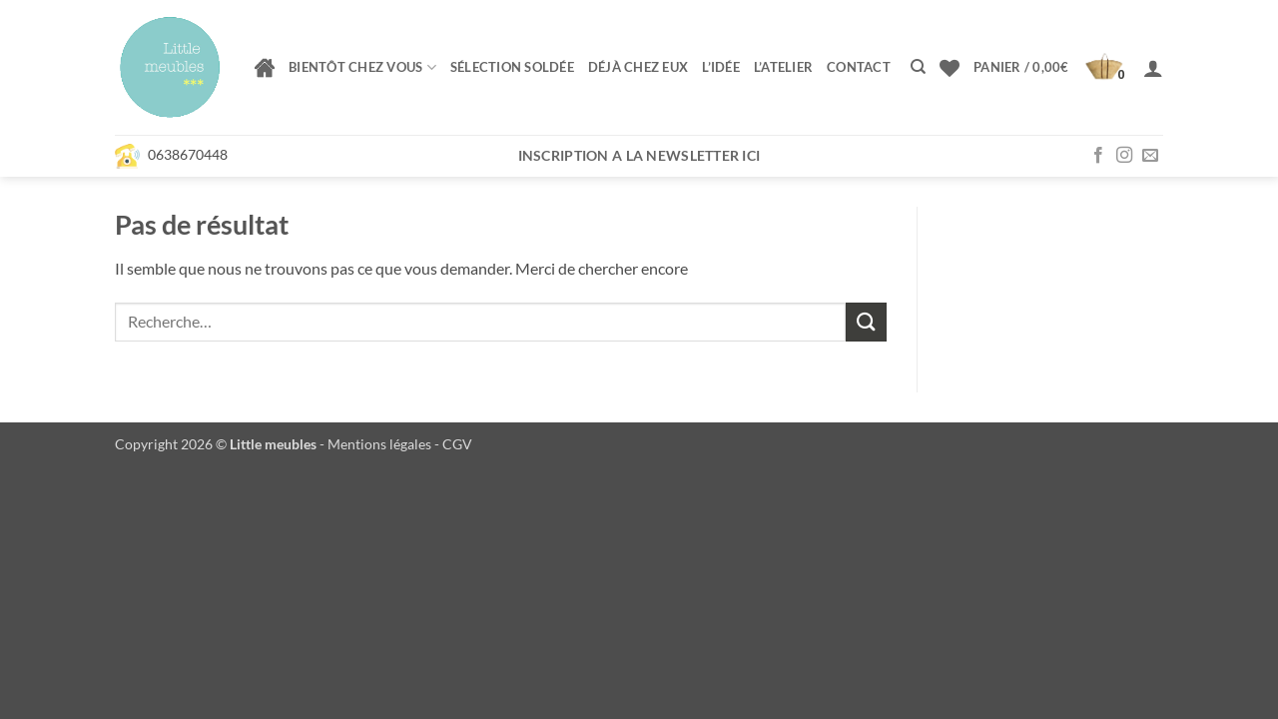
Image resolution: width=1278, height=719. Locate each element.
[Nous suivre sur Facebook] (1098, 156)
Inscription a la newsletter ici (639, 155)
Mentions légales (379, 443)
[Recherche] (918, 67)
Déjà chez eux (638, 67)
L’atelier (783, 67)
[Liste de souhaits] (949, 68)
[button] (1051, 68)
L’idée (721, 67)
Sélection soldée (512, 67)
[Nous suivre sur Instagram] (1124, 156)
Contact (859, 67)
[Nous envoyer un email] (1150, 156)
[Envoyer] (866, 322)
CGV (457, 443)
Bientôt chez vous (362, 67)
